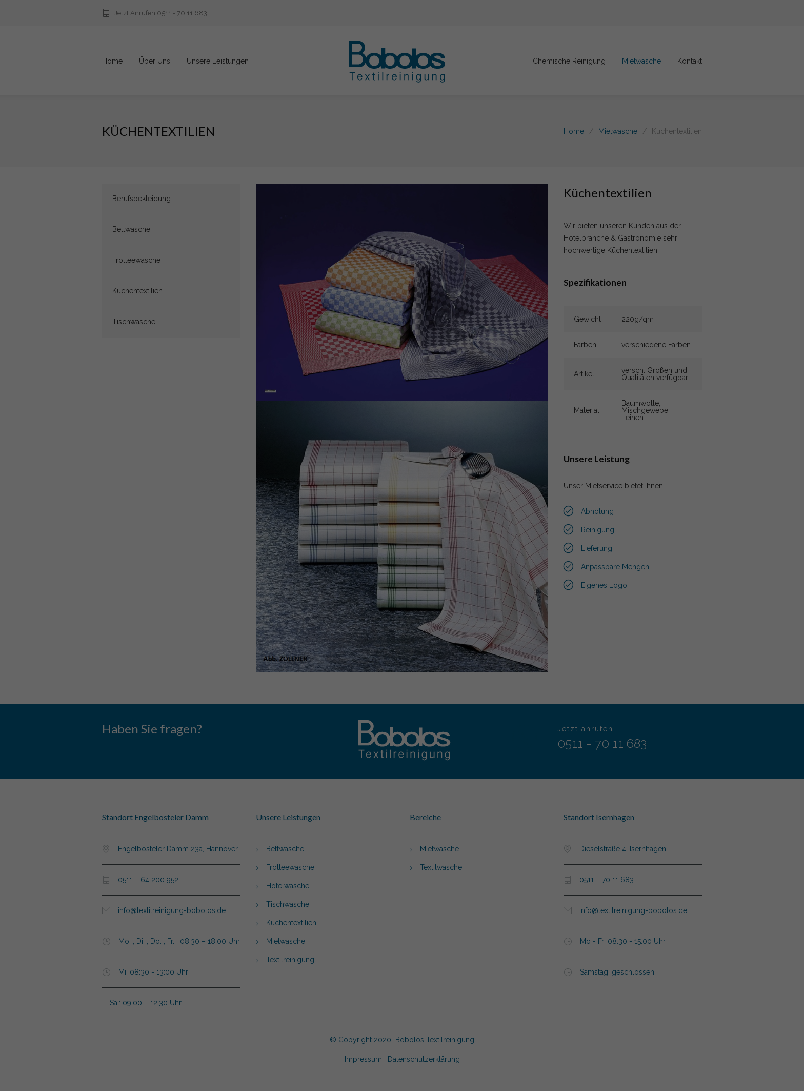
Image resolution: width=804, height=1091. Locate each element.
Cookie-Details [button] (351, 618)
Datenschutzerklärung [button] (406, 618)
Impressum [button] (456, 618)
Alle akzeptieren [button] (402, 555)
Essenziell (350, 527)
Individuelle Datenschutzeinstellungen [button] (402, 606)
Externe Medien (438, 527)
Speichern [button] (402, 585)
